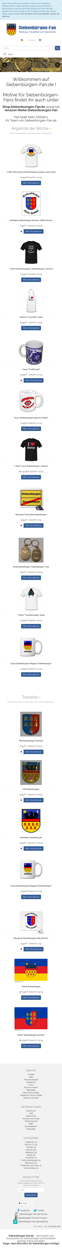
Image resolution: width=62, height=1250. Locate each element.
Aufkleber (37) (31, 1152)
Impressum (31, 1111)
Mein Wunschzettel (31, 1093)
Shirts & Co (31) (31, 1145)
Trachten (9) (31, 1147)
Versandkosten (54, 1226)
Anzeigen (23, 1203)
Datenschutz (31, 1116)
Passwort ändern (31, 1087)
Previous (4, 64)
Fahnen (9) (31, 1155)
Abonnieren (31, 1195)
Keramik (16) (31, 1150)
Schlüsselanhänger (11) (31, 1160)
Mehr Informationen (31, 183)
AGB (31, 1113)
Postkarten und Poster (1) (31, 1165)
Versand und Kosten (31, 1119)
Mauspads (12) (31, 1163)
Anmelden (31, 40)
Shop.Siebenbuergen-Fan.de (23, 107)
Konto (31, 1085)
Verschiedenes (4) (31, 1168)
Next (57, 64)
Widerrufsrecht (31, 1121)
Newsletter (31, 1129)
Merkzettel (31, 1090)
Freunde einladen (31, 1080)
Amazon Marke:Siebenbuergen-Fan (31, 110)
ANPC (31, 1124)
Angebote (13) (31, 1142)
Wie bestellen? (31, 1126)
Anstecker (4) (31, 1158)
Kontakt (31, 1074)
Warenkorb (31, 1082)
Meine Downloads (31, 1098)
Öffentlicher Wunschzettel (31, 1095)
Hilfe (31, 1077)
